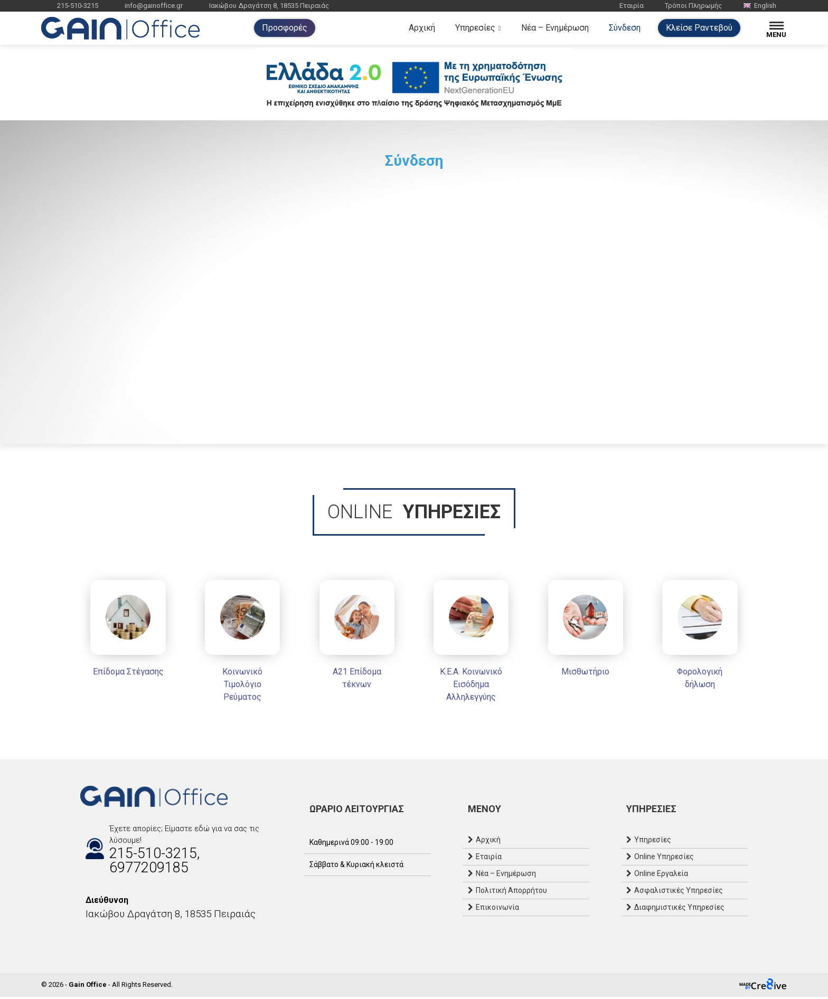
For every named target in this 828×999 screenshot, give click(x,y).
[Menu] (776, 28)
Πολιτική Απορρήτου (511, 893)
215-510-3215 (77, 5)
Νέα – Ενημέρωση (555, 28)
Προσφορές (284, 28)
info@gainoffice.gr (154, 5)
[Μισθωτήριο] (588, 632)
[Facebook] (85, 939)
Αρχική (422, 28)
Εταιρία (631, 5)
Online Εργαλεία (661, 876)
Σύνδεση (625, 28)
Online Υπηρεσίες (664, 859)
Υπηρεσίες (475, 28)
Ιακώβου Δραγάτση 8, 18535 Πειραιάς (269, 5)
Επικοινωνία (497, 910)
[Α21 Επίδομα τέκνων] (356, 638)
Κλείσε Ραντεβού (699, 28)
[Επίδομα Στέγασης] (123, 632)
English (759, 5)
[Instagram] (96, 939)
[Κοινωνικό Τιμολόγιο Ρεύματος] (240, 644)
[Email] (106, 939)
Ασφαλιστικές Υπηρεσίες (678, 893)
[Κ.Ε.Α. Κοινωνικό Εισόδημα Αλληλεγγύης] (472, 644)
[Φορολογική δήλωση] (704, 638)
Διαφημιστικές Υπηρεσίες (679, 910)
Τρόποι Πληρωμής (693, 5)
